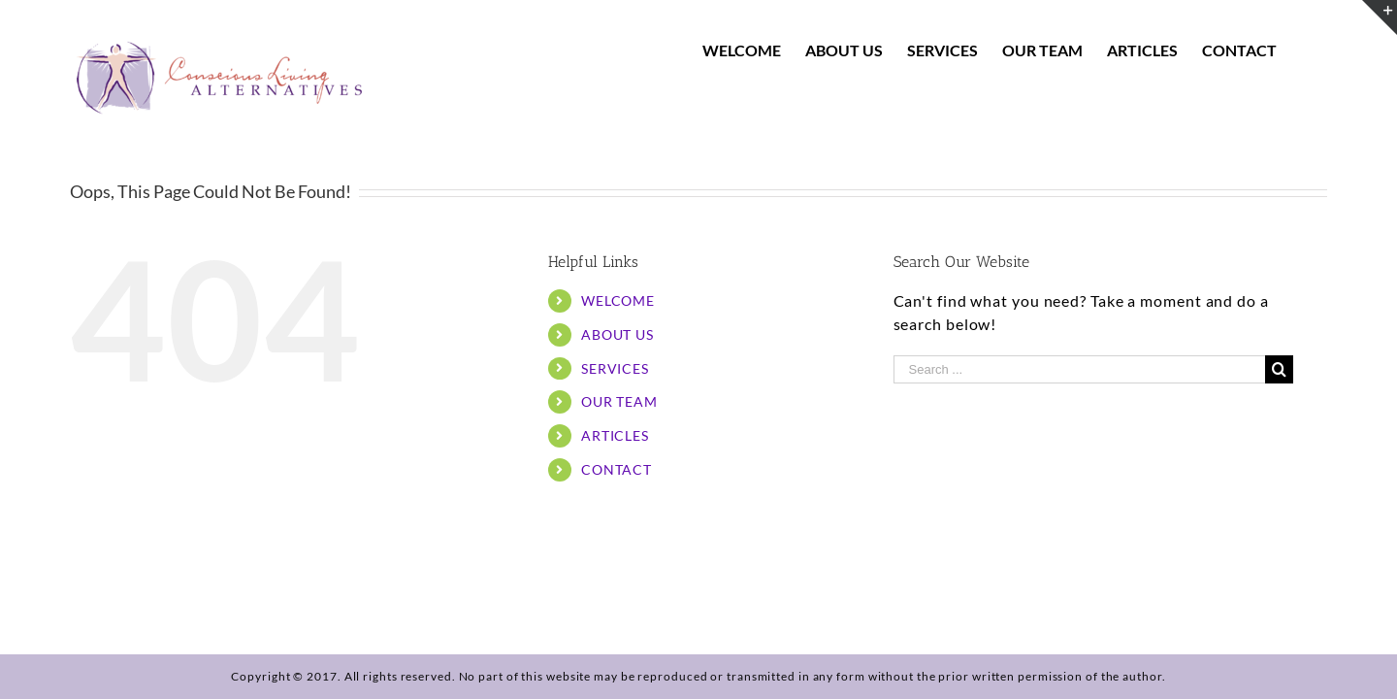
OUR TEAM (619, 401)
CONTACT (616, 469)
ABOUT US (617, 334)
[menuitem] (756, 50)
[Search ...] (1079, 369)
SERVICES (615, 368)
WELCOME (618, 300)
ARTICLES (615, 435)
